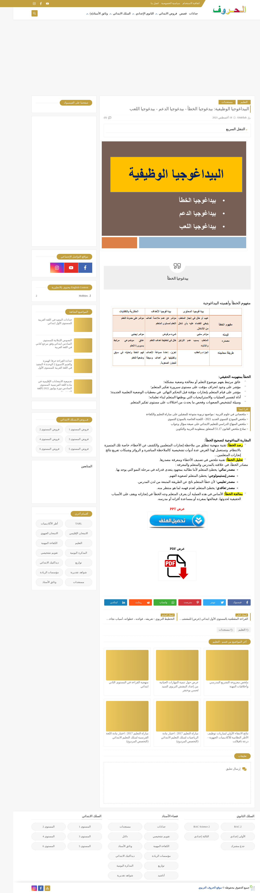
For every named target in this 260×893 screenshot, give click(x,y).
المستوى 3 (72, 836)
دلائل (112, 836)
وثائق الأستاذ (36, 582)
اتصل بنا (141, 3)
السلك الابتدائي (109, 13)
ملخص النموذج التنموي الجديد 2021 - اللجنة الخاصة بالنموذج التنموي (194, 419)
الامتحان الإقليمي (65, 533)
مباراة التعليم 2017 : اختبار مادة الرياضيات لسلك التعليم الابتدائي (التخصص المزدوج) (166, 737)
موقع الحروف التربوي (197, 887)
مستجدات (213, 102)
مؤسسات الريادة (36, 572)
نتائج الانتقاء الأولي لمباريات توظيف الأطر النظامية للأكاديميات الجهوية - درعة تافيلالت (214, 737)
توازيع (65, 562)
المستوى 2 (35, 826)
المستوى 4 (35, 836)
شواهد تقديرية (65, 572)
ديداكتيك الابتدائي (36, 562)
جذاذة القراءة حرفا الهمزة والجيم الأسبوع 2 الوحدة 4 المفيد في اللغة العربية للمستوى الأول (41, 364)
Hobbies (70, 295)
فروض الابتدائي (155, 13)
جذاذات (180, 13)
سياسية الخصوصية (157, 3)
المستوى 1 (72, 826)
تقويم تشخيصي (36, 552)
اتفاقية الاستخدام (177, 3)
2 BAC (224, 826)
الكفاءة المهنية (36, 543)
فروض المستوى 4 (36, 439)
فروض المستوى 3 (65, 439)
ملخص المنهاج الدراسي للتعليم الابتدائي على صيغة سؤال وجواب (195, 424)
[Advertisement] (130, 63)
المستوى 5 (72, 846)
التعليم (230, 102)
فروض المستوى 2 (36, 429)
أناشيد (148, 875)
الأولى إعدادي (224, 836)
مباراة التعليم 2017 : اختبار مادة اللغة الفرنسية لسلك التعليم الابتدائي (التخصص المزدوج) (114, 737)
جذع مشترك (224, 846)
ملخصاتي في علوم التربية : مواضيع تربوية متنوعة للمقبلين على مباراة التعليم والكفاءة (183, 414)
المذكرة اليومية (65, 552)
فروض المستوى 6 (36, 448)
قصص (169, 13)
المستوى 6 (35, 846)
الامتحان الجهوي (36, 533)
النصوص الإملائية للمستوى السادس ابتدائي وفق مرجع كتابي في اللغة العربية (41, 344)
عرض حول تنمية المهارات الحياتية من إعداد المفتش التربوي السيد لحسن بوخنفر (165, 686)
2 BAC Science (188, 826)
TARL (65, 523)
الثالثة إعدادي (188, 836)
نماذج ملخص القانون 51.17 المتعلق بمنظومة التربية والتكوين (198, 428)
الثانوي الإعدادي (131, 13)
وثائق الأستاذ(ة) (86, 13)
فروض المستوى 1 (65, 429)
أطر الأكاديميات (36, 523)
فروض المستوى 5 (65, 448)
